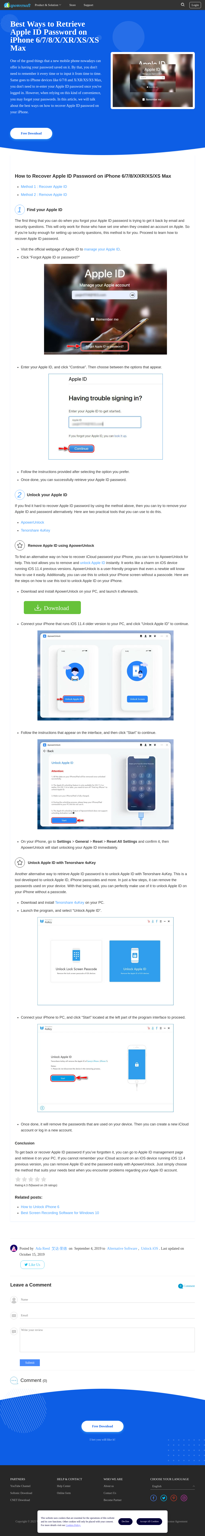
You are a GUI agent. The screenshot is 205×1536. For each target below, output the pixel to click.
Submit (29, 1362)
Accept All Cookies (149, 1521)
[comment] (107, 1340)
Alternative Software (122, 1248)
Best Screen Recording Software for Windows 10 (60, 1213)
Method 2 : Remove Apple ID (44, 195)
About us (109, 1486)
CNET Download (20, 1500)
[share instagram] (184, 1498)
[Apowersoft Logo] (17, 5)
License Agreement (176, 1521)
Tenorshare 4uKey (35, 530)
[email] (107, 1316)
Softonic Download (21, 1493)
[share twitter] (164, 1498)
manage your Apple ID (102, 249)
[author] (107, 1300)
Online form (64, 1493)
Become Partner (113, 1500)
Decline (125, 1521)
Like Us (34, 1265)
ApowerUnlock (32, 522)
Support (88, 5)
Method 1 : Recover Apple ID (44, 187)
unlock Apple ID (92, 563)
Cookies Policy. (73, 1525)
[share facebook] (153, 1498)
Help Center (63, 1486)
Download (56, 608)
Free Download (31, 133)
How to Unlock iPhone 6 (40, 1207)
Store (72, 5)
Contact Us (110, 1493)
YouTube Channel (20, 1486)
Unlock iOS (149, 1248)
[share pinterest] (174, 1498)
